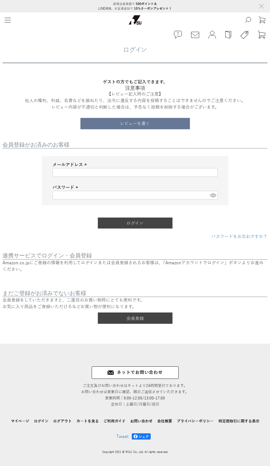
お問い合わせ (141, 421)
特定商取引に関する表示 (238, 421)
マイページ (20, 421)
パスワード (66, 187)
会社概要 (164, 421)
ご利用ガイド (114, 421)
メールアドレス (71, 164)
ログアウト (62, 421)
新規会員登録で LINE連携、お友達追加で (135, 6)
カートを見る (87, 421)
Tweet (122, 436)
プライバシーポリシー (195, 421)
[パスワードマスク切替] (212, 195)
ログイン (41, 421)
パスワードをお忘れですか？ (239, 236)
